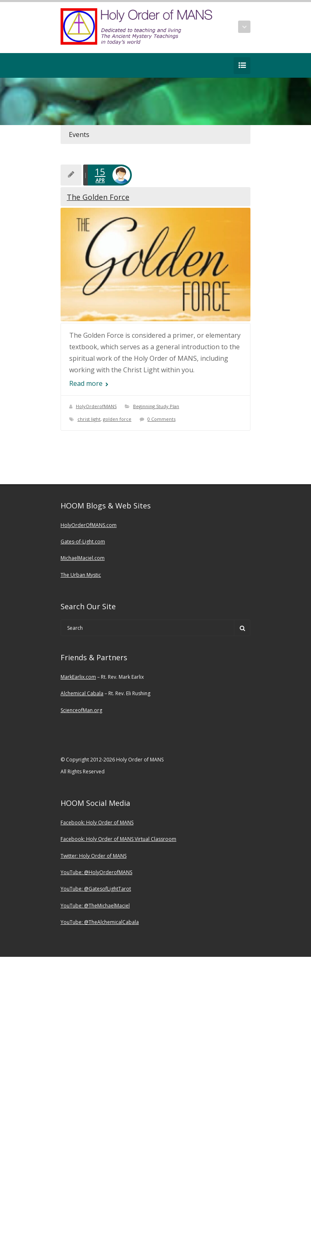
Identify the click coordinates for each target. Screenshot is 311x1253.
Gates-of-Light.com (83, 541)
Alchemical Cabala (82, 693)
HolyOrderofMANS (96, 406)
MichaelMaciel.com (83, 558)
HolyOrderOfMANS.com (89, 525)
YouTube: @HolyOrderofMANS (96, 872)
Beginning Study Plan (156, 406)
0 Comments (161, 419)
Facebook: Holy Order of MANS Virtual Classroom (118, 838)
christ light (89, 419)
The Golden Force (98, 197)
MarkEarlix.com (78, 676)
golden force (117, 419)
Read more (88, 383)
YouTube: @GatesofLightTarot (96, 888)
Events (79, 134)
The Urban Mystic (81, 574)
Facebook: (73, 822)
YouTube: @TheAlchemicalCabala (100, 922)
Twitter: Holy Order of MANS (93, 855)
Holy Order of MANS (109, 822)
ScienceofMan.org (81, 710)
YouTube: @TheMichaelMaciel (95, 905)
